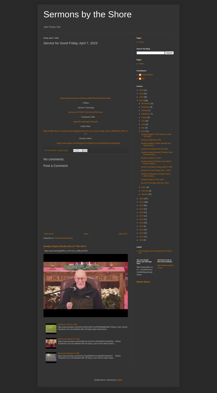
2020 (141, 205)
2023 (141, 101)
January (144, 194)
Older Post (123, 234)
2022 (141, 199)
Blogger (119, 380)
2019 (141, 209)
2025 (141, 94)
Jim (143, 79)
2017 (141, 216)
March (144, 187)
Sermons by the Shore (87, 14)
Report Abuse (143, 282)
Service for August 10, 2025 (68, 339)
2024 (141, 97)
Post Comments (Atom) (63, 238)
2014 (141, 226)
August (144, 117)
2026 (141, 90)
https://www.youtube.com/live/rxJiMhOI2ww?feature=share (85, 98)
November (145, 107)
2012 (141, 233)
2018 (141, 212)
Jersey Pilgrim (147, 75)
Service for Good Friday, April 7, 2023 (155, 170)
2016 (141, 219)
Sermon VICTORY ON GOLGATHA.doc (85, 112)
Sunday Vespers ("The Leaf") (152, 180)
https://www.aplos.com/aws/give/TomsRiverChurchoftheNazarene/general (88, 143)
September (146, 114)
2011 (141, 237)
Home (86, 234)
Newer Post (48, 234)
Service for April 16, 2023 (151, 158)
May (143, 128)
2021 (141, 202)
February (145, 191)
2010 (141, 240)
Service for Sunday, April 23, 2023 (154, 149)
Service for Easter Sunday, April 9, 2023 (156, 167)
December (145, 104)
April (143, 131)
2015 (141, 223)
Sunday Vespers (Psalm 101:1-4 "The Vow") (64, 246)
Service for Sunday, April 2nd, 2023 (155, 183)
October (144, 110)
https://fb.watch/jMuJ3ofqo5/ (85, 122)
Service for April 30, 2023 (151, 140)
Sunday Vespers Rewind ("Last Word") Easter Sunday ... (156, 162)
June (143, 124)
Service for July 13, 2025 (67, 324)
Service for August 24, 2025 (68, 353)
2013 (141, 230)
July (143, 121)
